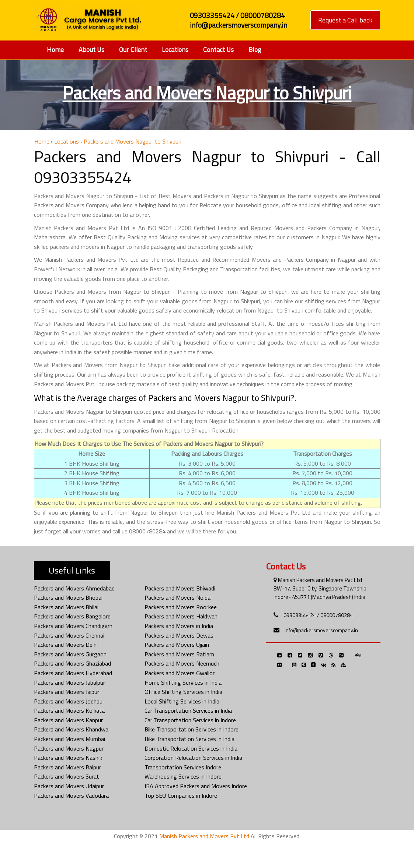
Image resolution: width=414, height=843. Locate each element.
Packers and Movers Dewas (179, 635)
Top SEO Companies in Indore (181, 795)
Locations (175, 49)
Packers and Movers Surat (66, 776)
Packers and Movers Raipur (67, 767)
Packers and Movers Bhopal (68, 597)
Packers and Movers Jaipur (66, 691)
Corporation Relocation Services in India (193, 757)
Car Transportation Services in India (188, 710)
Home (55, 49)
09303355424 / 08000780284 (318, 615)
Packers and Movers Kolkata (69, 710)
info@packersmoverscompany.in (321, 630)
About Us (91, 49)
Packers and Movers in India (179, 625)
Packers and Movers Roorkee (181, 607)
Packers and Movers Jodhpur (69, 701)
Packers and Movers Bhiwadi (180, 588)
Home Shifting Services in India (183, 682)
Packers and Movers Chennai (69, 635)
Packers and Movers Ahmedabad (74, 588)
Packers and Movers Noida (178, 597)
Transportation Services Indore (183, 767)
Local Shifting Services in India (182, 701)
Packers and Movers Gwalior (180, 673)
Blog (254, 49)
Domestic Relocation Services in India (191, 748)
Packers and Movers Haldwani (182, 616)
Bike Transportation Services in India (189, 738)
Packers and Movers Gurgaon (70, 654)
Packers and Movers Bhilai (66, 607)
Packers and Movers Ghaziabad (72, 663)
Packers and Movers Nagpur (69, 748)
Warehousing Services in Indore (183, 776)
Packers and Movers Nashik (68, 757)
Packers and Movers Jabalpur (69, 682)
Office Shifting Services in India (183, 691)
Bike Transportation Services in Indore (192, 729)
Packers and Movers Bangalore (72, 616)
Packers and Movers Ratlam (179, 654)
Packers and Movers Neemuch (182, 663)
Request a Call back (345, 20)
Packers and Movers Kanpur (68, 720)
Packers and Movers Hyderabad (73, 673)
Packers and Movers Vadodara (71, 795)
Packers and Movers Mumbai (69, 738)
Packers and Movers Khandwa (71, 729)
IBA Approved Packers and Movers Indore (196, 786)
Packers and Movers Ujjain (177, 644)
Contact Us (218, 49)
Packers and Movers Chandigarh (73, 625)
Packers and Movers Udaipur (69, 786)
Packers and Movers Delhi (66, 644)
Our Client (133, 49)
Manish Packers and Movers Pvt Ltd (204, 836)
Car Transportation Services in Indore (190, 720)
